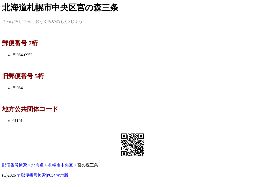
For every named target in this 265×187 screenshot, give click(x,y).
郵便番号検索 (14, 165)
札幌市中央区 (60, 165)
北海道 (37, 165)
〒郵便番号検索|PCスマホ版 (42, 175)
